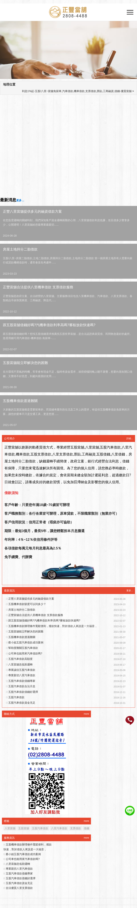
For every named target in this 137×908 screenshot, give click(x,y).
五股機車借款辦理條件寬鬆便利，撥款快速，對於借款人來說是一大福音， (52, 626)
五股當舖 (23, 828)
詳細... (129, 438)
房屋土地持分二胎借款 (20, 249)
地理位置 (9, 84)
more (86, 714)
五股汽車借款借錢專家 (21, 680)
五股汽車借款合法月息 (21, 686)
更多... (129, 590)
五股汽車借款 (16, 697)
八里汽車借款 (59, 828)
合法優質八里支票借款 (19, 887)
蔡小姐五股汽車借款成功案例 (25, 642)
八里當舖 (10, 828)
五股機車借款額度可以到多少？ (27, 604)
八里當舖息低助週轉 (20, 664)
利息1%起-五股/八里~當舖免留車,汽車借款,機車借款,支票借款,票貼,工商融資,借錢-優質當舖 (77, 91)
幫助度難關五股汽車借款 (23, 647)
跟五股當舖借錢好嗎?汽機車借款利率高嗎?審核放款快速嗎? (49, 325)
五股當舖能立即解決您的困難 (25, 363)
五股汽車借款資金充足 (21, 702)
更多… (20, 200)
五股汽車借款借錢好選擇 (23, 691)
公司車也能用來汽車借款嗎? (25, 653)
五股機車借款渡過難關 (20, 401)
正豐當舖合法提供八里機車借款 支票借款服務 (38, 287)
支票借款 (75, 828)
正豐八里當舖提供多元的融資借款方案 (32, 211)
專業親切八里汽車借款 (21, 675)
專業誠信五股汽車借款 (21, 669)
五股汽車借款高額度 (20, 658)
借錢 (86, 828)
